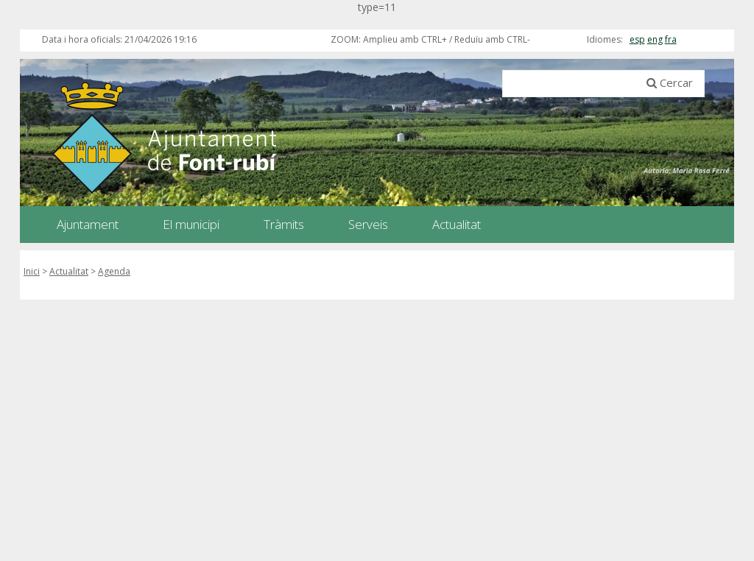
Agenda (114, 271)
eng (655, 39)
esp (637, 39)
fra (671, 39)
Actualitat (68, 271)
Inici (32, 271)
